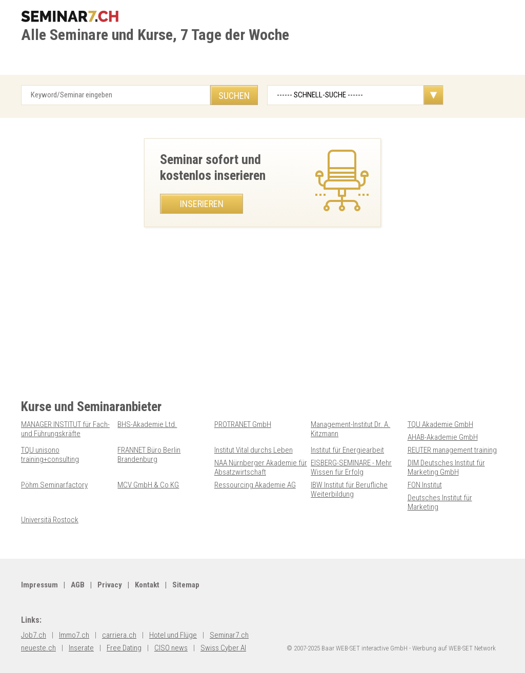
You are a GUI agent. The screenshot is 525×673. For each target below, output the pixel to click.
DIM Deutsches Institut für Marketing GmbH (446, 467)
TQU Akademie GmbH (440, 424)
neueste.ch (38, 647)
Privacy (109, 584)
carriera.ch (119, 635)
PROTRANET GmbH (242, 424)
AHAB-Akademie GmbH (443, 437)
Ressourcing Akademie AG (255, 485)
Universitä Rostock (49, 519)
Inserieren (202, 203)
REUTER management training (452, 450)
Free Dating (124, 647)
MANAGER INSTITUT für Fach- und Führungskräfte (65, 429)
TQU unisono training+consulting (50, 454)
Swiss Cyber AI (223, 647)
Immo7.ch (74, 635)
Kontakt (147, 584)
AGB (78, 584)
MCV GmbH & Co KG (148, 485)
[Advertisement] (262, 327)
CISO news (171, 647)
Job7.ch (33, 635)
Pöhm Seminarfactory (54, 485)
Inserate (81, 647)
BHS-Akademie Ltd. (147, 424)
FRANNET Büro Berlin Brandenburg (148, 454)
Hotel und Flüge (173, 635)
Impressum (39, 584)
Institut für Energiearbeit (347, 450)
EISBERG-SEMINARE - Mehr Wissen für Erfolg (351, 467)
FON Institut (425, 485)
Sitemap (185, 584)
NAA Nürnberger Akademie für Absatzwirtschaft (260, 467)
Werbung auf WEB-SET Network (454, 648)
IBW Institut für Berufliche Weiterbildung (349, 489)
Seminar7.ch (229, 635)
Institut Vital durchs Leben (253, 450)
